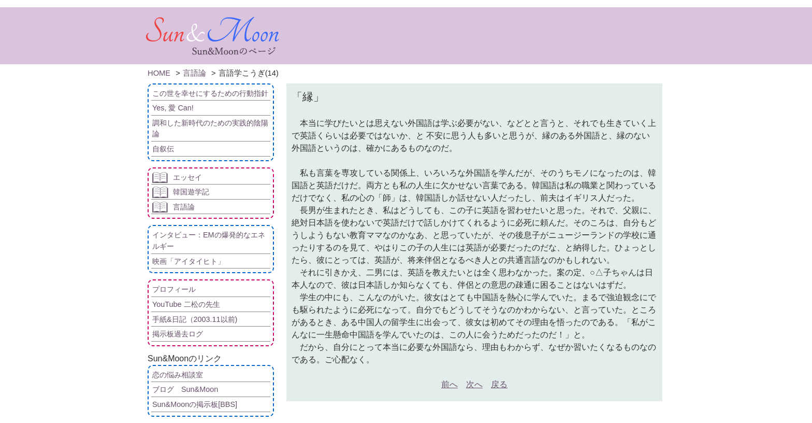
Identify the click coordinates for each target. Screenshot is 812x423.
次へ (474, 384)
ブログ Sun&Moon (185, 389)
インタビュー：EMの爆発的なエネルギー (208, 240)
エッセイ (187, 177)
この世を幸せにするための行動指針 (210, 93)
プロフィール (174, 289)
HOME (159, 73)
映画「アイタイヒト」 (188, 261)
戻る (499, 384)
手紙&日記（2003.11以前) (194, 319)
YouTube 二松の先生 (186, 304)
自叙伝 (163, 149)
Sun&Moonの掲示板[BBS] (194, 404)
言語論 (194, 73)
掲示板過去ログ (177, 334)
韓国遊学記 (191, 192)
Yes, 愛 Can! (173, 108)
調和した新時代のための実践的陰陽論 (210, 128)
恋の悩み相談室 (177, 375)
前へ (449, 384)
